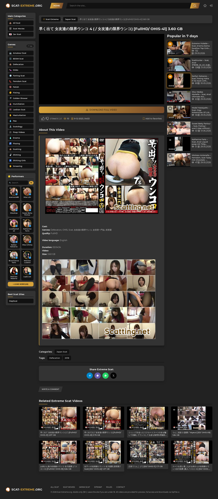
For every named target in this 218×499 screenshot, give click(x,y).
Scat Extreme (52, 19)
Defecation (54, 358)
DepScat (13, 301)
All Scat (55, 487)
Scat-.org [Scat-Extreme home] (26, 5)
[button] (205, 5)
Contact (120, 487)
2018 (67, 358)
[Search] (195, 5)
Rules (109, 487)
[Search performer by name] (18, 183)
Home (56, 5)
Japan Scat (70, 19)
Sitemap (98, 487)
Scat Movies (69, 487)
